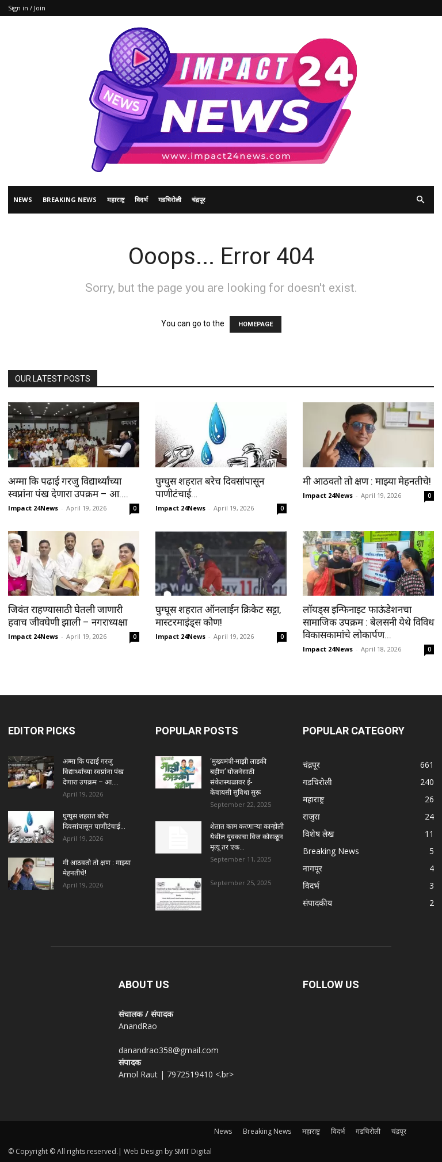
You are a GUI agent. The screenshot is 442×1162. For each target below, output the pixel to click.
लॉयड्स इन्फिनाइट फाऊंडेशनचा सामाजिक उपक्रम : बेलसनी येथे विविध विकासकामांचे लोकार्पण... (368, 622)
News (22, 199)
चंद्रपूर (198, 199)
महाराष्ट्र (115, 199)
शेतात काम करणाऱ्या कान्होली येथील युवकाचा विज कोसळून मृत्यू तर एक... (247, 836)
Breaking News (70, 199)
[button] (420, 200)
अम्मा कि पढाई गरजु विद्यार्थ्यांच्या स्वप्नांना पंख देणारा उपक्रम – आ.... (93, 771)
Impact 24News (33, 508)
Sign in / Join (26, 7)
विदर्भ (141, 199)
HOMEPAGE (255, 324)
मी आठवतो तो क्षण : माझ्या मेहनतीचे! (367, 481)
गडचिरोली (169, 199)
